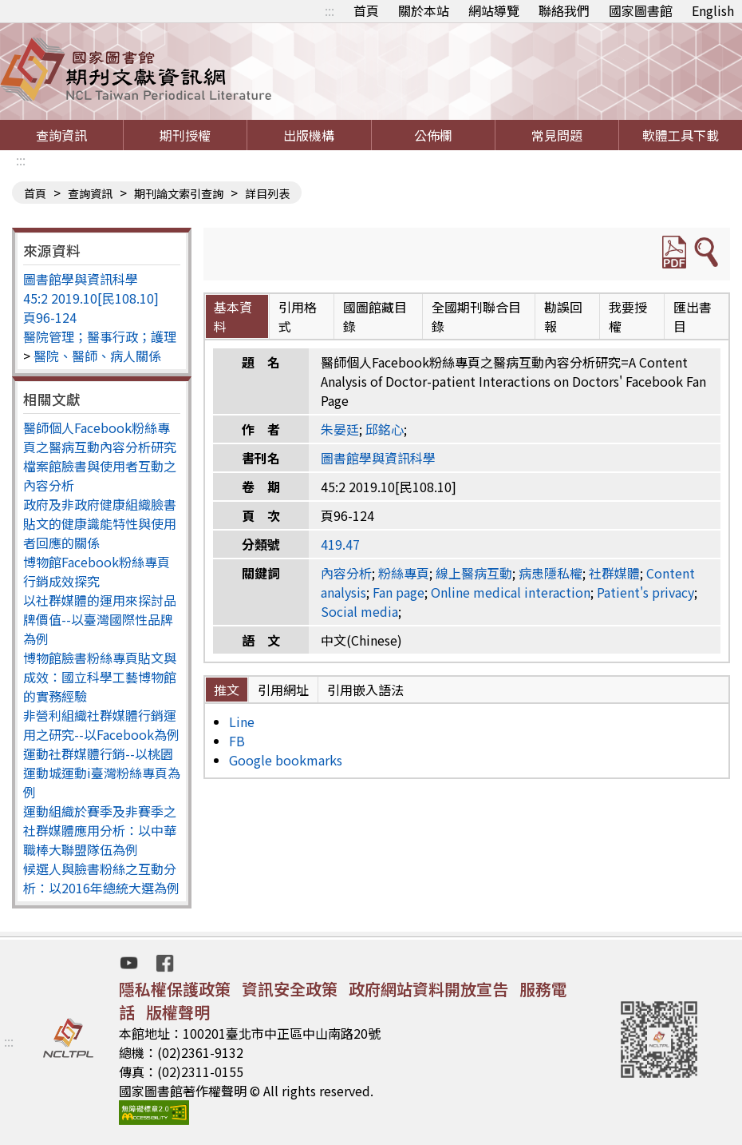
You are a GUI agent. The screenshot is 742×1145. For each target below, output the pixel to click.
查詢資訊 (61, 135)
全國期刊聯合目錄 (476, 316)
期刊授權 (185, 135)
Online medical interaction (510, 592)
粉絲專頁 (403, 572)
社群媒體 (614, 572)
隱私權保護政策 (175, 988)
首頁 (366, 10)
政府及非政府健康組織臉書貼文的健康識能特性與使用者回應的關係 (99, 523)
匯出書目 (692, 316)
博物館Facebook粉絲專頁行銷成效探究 (96, 571)
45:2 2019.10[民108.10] (91, 298)
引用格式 (297, 316)
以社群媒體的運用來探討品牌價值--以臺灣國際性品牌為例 (99, 619)
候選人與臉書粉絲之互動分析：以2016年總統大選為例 (101, 878)
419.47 (340, 544)
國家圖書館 (641, 10)
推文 (226, 689)
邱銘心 (384, 429)
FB (237, 740)
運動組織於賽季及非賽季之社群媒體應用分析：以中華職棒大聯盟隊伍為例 (99, 830)
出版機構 (308, 135)
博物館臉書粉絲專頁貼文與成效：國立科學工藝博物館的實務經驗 (99, 677)
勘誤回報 (563, 316)
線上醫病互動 (474, 572)
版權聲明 (178, 1012)
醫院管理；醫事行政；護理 (99, 336)
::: (329, 10)
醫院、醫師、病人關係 (97, 355)
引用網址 (283, 689)
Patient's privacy (645, 592)
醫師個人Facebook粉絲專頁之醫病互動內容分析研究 (99, 437)
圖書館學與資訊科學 (80, 278)
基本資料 (233, 316)
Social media (359, 611)
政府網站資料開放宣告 (428, 988)
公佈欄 (433, 135)
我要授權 (628, 316)
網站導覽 (493, 10)
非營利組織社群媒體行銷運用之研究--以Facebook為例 (101, 725)
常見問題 (556, 135)
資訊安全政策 (289, 988)
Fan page (398, 592)
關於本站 (423, 10)
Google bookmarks (285, 759)
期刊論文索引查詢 (178, 193)
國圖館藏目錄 (375, 316)
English (713, 10)
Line (242, 721)
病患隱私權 (550, 572)
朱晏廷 (340, 429)
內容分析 (346, 572)
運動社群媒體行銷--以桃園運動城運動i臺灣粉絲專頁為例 (101, 772)
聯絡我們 (564, 10)
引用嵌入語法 (365, 689)
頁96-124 (50, 317)
